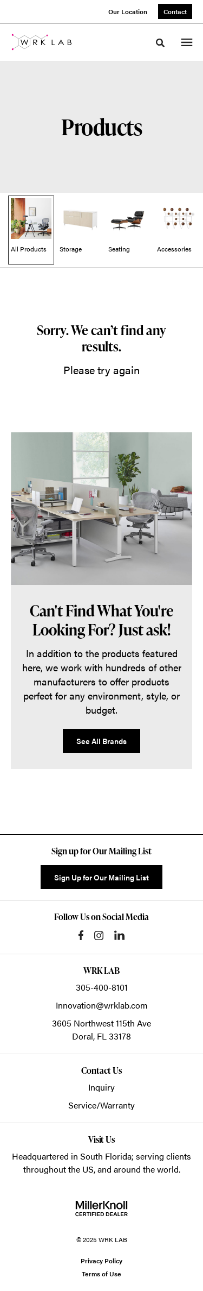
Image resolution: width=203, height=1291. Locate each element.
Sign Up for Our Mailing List (101, 877)
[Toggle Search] (160, 43)
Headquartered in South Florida (72, 1156)
